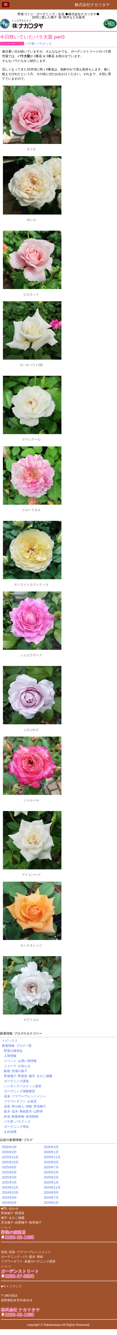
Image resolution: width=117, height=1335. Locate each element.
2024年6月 (9, 1202)
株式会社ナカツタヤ (94, 5)
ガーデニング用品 (16, 1126)
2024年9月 (51, 1192)
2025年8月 (9, 1167)
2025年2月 (9, 1182)
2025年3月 (51, 1177)
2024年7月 (51, 1197)
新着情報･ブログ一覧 (17, 1045)
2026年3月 (51, 1147)
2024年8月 (9, 1197)
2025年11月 (52, 1157)
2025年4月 (9, 1177)
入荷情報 (10, 1055)
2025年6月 (9, 1172)
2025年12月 (10, 1157)
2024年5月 (51, 1202)
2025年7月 (51, 1167)
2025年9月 (51, 1162)
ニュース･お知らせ (17, 1066)
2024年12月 (10, 1187)
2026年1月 (51, 1152)
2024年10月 (10, 1192)
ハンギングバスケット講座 (22, 1086)
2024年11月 (52, 1187)
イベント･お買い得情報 (20, 1061)
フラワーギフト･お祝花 (20, 1101)
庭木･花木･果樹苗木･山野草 (23, 1111)
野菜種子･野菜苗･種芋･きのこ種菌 (28, 1076)
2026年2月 (9, 1152)
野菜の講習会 (13, 1050)
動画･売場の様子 (15, 1071)
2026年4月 (9, 1147)
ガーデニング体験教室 (19, 1091)
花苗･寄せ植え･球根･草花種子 (25, 1106)
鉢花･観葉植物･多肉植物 (21, 1116)
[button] (5, 4)
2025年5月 (51, 1172)
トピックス (10, 1040)
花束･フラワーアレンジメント (25, 1096)
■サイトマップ (11, 1286)
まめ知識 (10, 1131)
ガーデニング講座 (16, 1081)
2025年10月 (10, 1162)
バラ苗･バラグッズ (38, 43)
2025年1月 (51, 1182)
